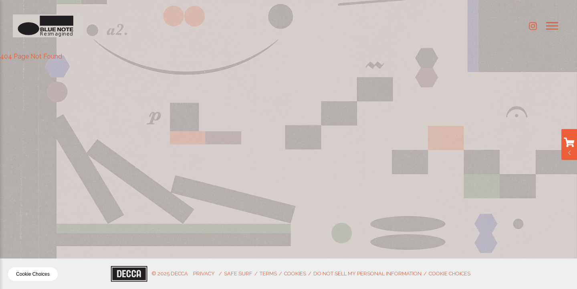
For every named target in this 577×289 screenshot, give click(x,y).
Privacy (204, 274)
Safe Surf (238, 274)
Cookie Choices (449, 274)
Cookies (295, 274)
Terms (268, 274)
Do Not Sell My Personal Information (367, 274)
